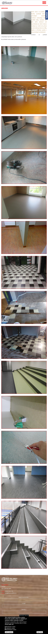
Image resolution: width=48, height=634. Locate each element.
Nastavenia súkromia (24, 615)
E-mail (24, 603)
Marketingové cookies (11, 629)
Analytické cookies (10, 628)
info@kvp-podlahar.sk (10, 593)
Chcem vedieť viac (9, 624)
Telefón (24, 609)
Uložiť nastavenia (9, 632)
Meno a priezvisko (24, 597)
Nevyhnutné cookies (10, 626)
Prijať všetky (39, 632)
